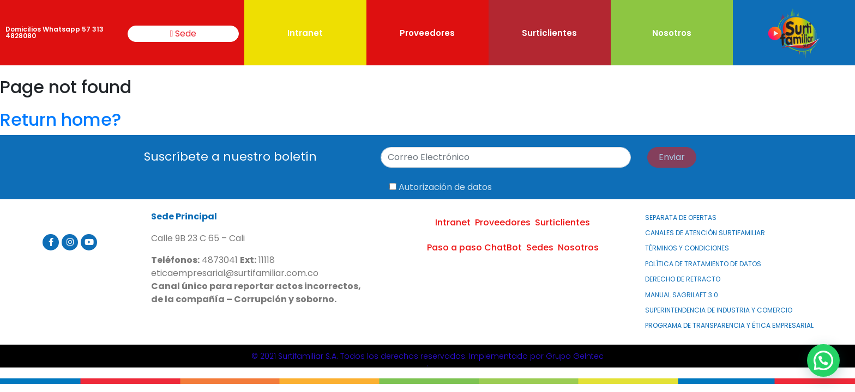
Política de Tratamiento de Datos (703, 263)
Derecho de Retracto (682, 279)
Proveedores (427, 33)
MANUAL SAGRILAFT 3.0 (681, 294)
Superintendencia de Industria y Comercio (718, 310)
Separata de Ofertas (680, 217)
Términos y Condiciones (687, 248)
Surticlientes (549, 33)
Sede (183, 33)
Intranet (305, 33)
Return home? (60, 119)
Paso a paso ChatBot (474, 247)
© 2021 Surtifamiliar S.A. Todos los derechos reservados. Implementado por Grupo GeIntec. (427, 360)
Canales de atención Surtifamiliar (705, 232)
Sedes (539, 247)
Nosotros (671, 33)
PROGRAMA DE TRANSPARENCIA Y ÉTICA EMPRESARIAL (729, 325)
